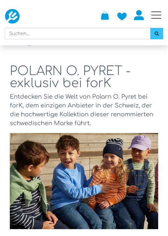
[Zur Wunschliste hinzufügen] (121, 15)
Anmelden (138, 15)
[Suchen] (156, 33)
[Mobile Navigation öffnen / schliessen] (156, 15)
